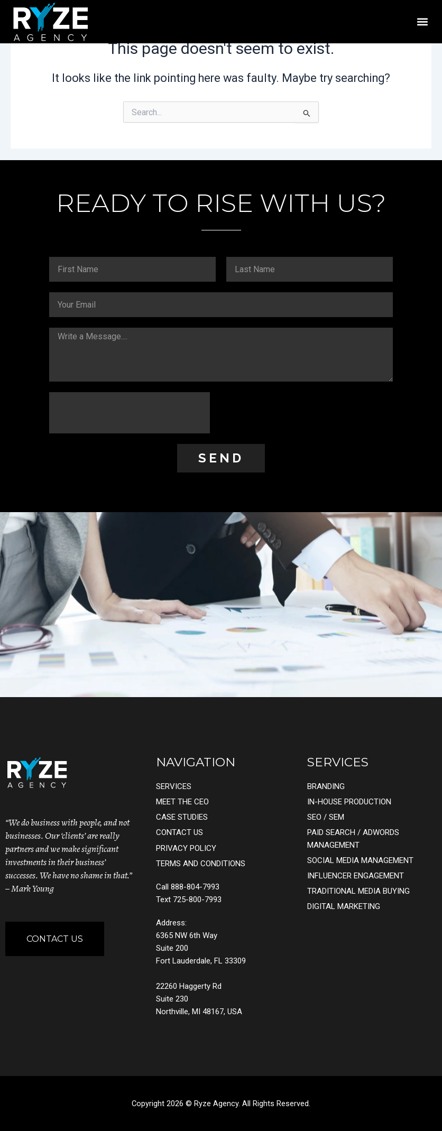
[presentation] (129, 412)
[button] (422, 21)
